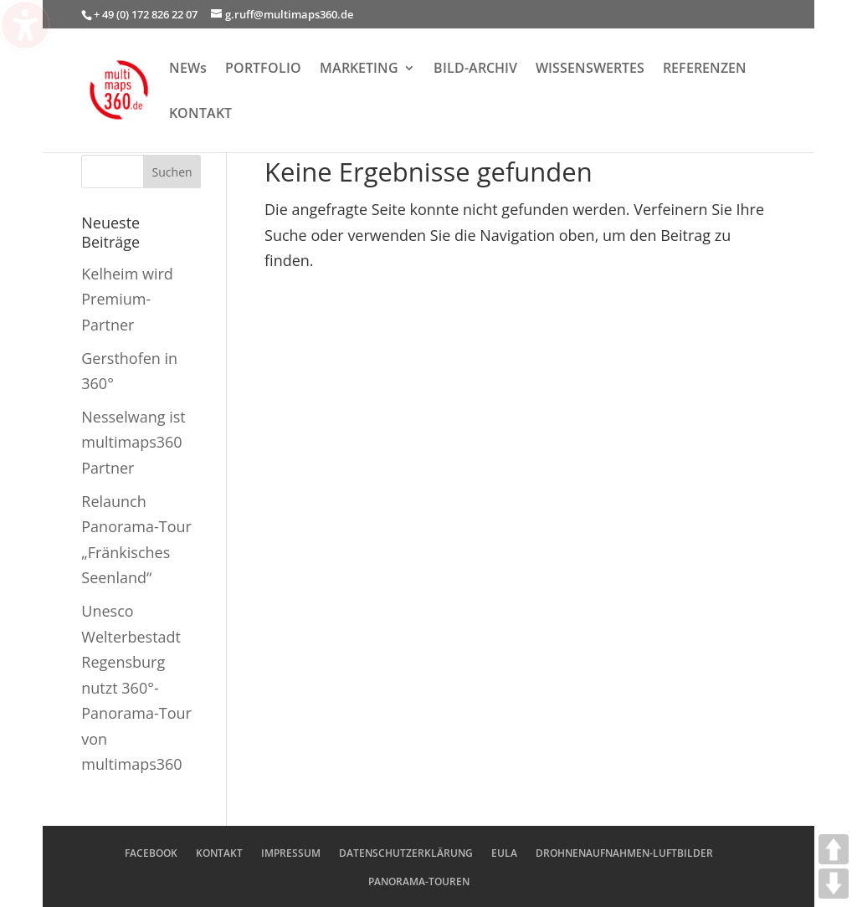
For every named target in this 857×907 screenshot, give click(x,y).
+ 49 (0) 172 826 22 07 (146, 14)
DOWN (834, 884)
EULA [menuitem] (504, 853)
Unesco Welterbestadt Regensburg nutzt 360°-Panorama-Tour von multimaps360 (136, 688)
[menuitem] (590, 84)
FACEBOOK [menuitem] (151, 853)
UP (834, 849)
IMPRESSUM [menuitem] (291, 853)
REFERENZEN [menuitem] (705, 69)
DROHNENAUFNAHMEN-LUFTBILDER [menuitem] (624, 853)
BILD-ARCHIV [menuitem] (475, 69)
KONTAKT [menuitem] (200, 114)
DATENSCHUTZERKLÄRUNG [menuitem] (406, 853)
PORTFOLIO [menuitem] (263, 69)
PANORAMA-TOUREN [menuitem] (419, 881)
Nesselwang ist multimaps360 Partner (133, 442)
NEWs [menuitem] (188, 69)
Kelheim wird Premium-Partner (127, 299)
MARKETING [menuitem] (359, 69)
